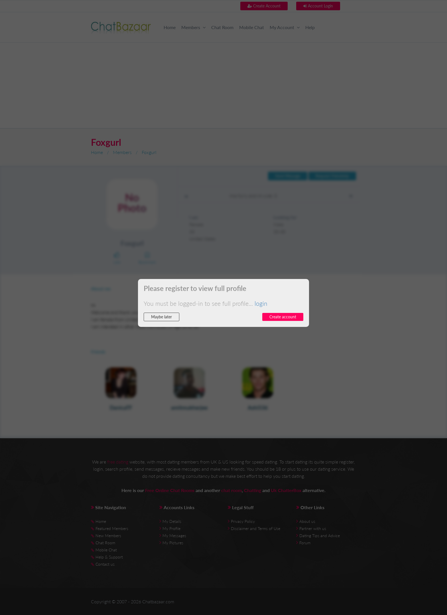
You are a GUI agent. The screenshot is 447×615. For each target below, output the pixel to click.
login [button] (261, 303)
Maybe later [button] (161, 316)
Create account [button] (282, 316)
